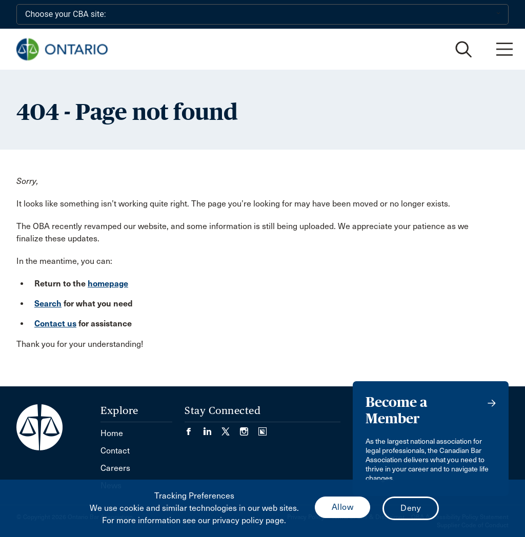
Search (48, 303)
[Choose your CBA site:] (262, 14)
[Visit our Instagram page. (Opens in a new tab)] (249, 428)
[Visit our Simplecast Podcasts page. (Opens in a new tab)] (262, 428)
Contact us (55, 323)
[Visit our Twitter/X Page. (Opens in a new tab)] (230, 428)
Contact (115, 451)
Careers (115, 468)
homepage (108, 283)
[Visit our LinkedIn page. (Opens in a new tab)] (212, 428)
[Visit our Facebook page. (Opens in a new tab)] (194, 428)
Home (111, 433)
